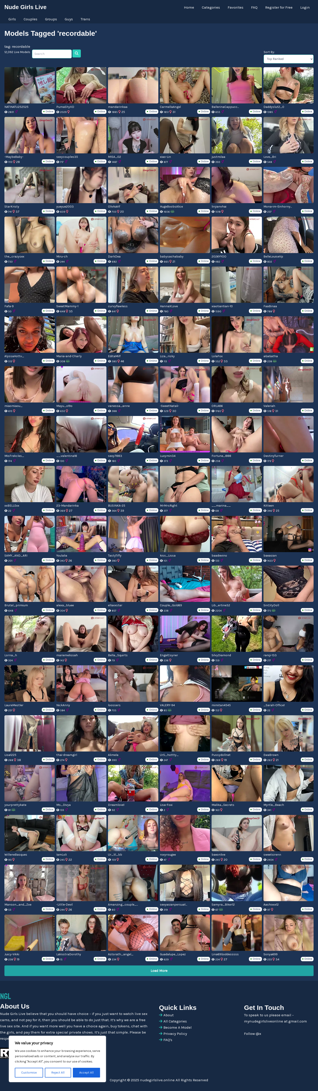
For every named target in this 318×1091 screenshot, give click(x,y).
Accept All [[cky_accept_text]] (86, 1072)
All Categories (175, 1021)
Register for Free (279, 7)
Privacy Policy (175, 1033)
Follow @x (252, 1033)
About (168, 1015)
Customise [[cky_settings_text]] (29, 1072)
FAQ (255, 7)
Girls (12, 19)
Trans (84, 19)
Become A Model (177, 1027)
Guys (68, 19)
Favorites (236, 7)
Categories (212, 7)
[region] (57, 1059)
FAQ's (167, 1040)
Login (305, 7)
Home (190, 7)
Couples (30, 19)
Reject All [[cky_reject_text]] (57, 1072)
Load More (159, 971)
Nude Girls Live (25, 7)
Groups (50, 19)
